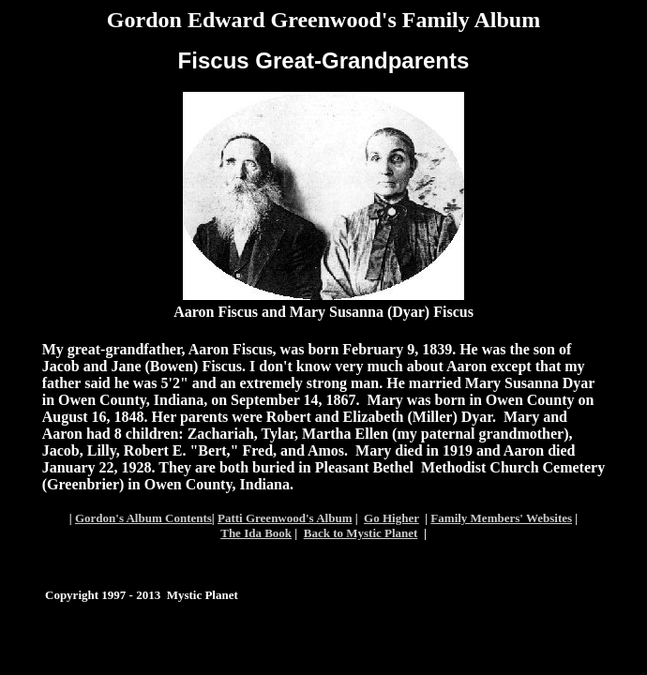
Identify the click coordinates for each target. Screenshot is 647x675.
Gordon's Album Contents (143, 518)
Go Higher (391, 518)
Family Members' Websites (501, 518)
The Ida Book (256, 533)
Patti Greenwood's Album (285, 518)
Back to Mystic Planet (361, 533)
